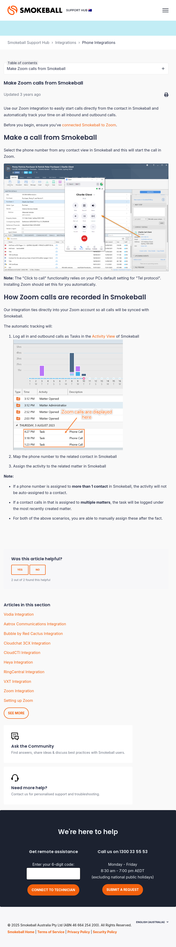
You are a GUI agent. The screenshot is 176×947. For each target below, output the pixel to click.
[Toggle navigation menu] (165, 10)
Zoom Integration (19, 690)
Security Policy (105, 932)
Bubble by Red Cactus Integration (33, 633)
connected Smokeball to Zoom (89, 125)
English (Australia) (150, 922)
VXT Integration (17, 681)
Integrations (65, 42)
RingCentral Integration (24, 671)
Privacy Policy (78, 932)
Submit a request (122, 890)
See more (16, 713)
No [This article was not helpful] (38, 569)
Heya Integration (18, 662)
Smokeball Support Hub (28, 42)
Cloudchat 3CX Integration (27, 643)
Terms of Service (50, 932)
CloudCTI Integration (22, 652)
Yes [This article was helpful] (19, 569)
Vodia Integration (19, 614)
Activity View (103, 336)
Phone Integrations (98, 42)
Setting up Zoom (18, 700)
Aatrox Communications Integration (35, 624)
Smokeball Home (20, 932)
